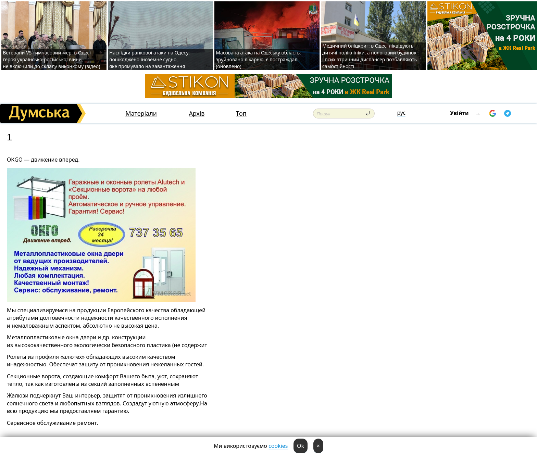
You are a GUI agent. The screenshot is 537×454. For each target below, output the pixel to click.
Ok (300, 446)
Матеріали (141, 113)
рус (401, 112)
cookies (278, 446)
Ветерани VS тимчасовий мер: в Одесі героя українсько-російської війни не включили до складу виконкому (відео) (51, 59)
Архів (196, 113)
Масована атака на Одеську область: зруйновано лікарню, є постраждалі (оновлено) (258, 59)
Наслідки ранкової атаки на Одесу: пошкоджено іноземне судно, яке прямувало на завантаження (149, 59)
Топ (241, 113)
